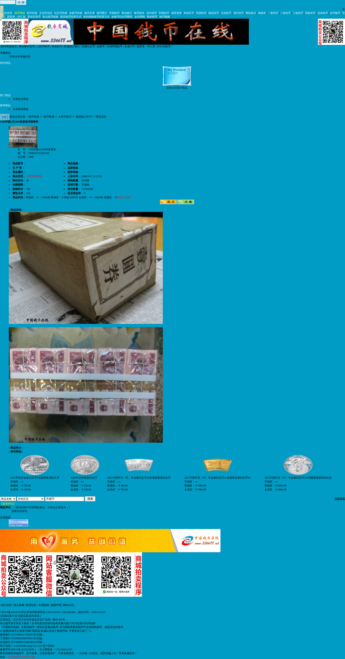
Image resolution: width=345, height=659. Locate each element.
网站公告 (68, 605)
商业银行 (126, 13)
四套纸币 (310, 13)
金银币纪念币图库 (121, 16)
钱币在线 (34, 116)
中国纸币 (114, 13)
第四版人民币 (84, 116)
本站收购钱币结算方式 (96, 16)
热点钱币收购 (50, 16)
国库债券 (176, 13)
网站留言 (251, 13)
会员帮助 (139, 16)
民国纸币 (201, 13)
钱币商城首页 (9, 46)
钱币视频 (164, 16)
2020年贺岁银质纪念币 (84, 477)
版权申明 (56, 605)
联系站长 (31, 605)
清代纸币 (151, 13)
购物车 (262, 13)
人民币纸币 (43, 46)
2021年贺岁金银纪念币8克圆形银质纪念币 (34, 477)
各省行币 (130, 46)
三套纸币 (298, 13)
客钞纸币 (152, 16)
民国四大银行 (72, 46)
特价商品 (5, 62)
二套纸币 (285, 13)
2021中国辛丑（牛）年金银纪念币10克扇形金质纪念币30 (217, 477)
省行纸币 (238, 13)
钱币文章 (89, 13)
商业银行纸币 (26, 46)
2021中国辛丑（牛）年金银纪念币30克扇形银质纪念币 (139, 477)
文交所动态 (45, 13)
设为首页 (6, 605)
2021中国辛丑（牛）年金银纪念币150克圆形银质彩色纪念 (298, 477)
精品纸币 (213, 13)
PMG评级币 (163, 46)
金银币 (100, 46)
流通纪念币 (88, 46)
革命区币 (189, 13)
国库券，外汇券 (16, 16)
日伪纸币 (226, 13)
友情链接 (44, 605)
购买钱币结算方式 (70, 16)
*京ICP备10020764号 (12, 612)
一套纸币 (273, 13)
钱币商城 (19, 13)
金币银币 (335, 13)
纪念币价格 (60, 13)
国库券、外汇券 (146, 46)
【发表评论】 (8, 503)
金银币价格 (75, 13)
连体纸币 (322, 13)
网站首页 (7, 13)
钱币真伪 (139, 13)
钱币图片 (102, 13)
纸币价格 (32, 13)
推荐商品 (5, 105)
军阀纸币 (164, 13)
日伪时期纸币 (114, 46)
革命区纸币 (34, 16)
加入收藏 (19, 605)
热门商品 (5, 95)
